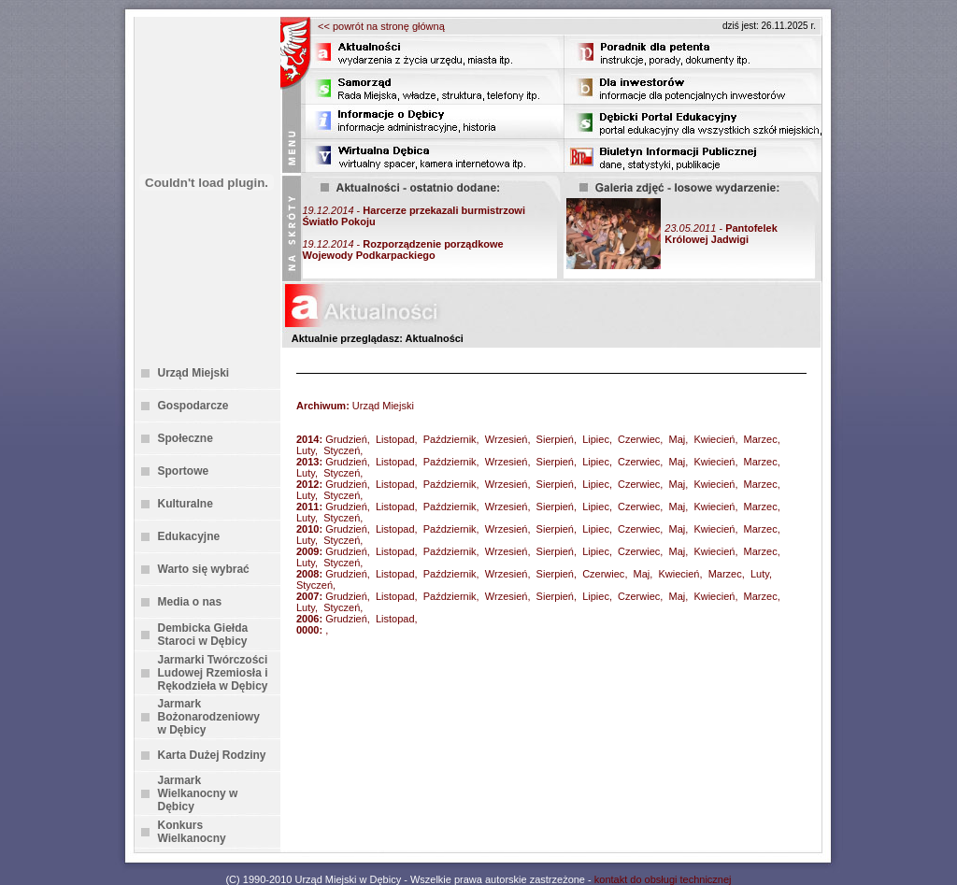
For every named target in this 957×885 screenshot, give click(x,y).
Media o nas (190, 601)
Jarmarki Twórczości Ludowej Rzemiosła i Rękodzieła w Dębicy (213, 672)
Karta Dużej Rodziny (212, 755)
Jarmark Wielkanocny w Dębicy (198, 793)
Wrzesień (506, 439)
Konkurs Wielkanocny (192, 832)
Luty (305, 450)
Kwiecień (714, 439)
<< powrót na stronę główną (381, 26)
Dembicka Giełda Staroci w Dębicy (203, 634)
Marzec (761, 439)
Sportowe (183, 471)
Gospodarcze (193, 405)
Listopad (395, 439)
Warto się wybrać (204, 569)
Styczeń (341, 450)
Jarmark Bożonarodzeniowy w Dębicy (209, 716)
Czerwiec (639, 439)
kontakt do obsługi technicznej (663, 879)
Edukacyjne (189, 536)
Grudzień (346, 439)
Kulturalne (185, 503)
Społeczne (185, 438)
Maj (676, 439)
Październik (450, 439)
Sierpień (555, 439)
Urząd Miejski (194, 372)
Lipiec (595, 439)
